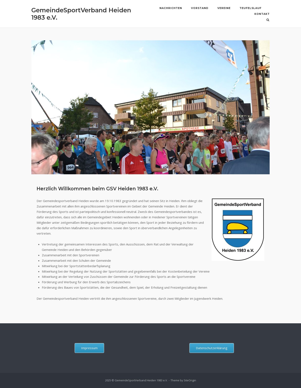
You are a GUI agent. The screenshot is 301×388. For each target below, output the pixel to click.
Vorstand (199, 8)
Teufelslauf (250, 8)
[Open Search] (268, 20)
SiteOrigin (190, 380)
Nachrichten (170, 8)
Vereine (224, 8)
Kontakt (262, 13)
